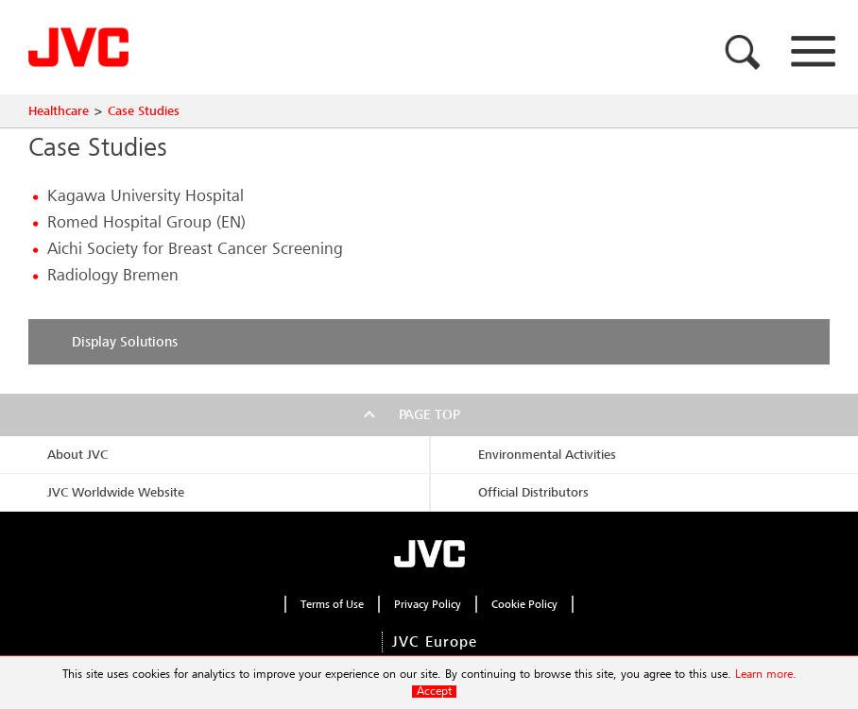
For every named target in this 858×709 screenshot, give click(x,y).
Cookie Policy (524, 604)
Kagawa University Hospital (145, 196)
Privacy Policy (427, 604)
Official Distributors (533, 492)
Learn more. (766, 674)
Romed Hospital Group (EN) (146, 222)
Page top (429, 414)
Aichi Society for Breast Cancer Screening (195, 249)
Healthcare (58, 111)
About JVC (77, 455)
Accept (434, 691)
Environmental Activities (547, 455)
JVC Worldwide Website (115, 492)
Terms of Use (332, 604)
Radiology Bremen (113, 275)
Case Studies (144, 111)
